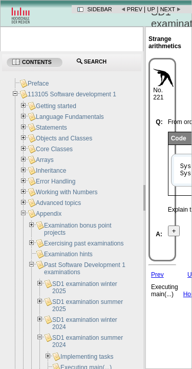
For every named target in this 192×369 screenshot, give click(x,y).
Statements (51, 127)
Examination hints (68, 254)
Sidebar (100, 9)
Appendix (48, 213)
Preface (38, 83)
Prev (134, 9)
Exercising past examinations (83, 243)
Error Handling (55, 181)
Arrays (45, 159)
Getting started (56, 106)
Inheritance (51, 170)
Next (167, 9)
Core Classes (54, 149)
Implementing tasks (86, 356)
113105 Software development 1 (72, 94)
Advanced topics (58, 203)
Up (151, 9)
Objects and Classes (64, 138)
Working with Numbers (66, 192)
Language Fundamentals (70, 116)
